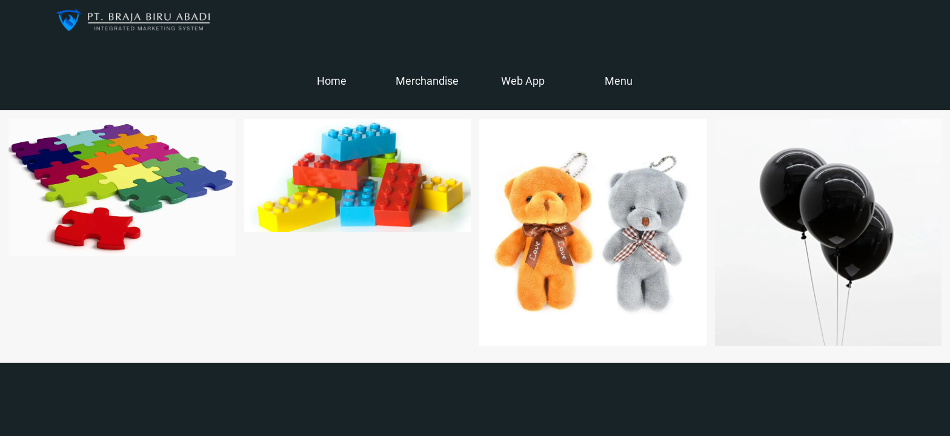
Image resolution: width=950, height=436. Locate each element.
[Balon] (828, 232)
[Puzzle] (122, 187)
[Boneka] (592, 232)
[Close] (24, 19)
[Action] (925, 19)
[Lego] (357, 175)
